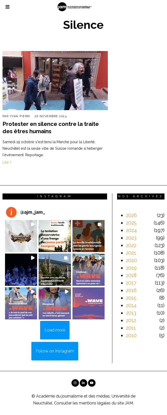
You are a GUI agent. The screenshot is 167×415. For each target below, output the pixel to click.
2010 (131, 335)
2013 (131, 313)
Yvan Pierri (20, 116)
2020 (131, 260)
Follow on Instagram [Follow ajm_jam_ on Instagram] (55, 351)
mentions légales (95, 403)
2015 (131, 298)
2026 (131, 215)
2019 (131, 268)
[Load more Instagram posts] (54, 330)
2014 (131, 305)
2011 (131, 328)
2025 (131, 223)
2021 (131, 253)
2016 (131, 290)
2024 (131, 230)
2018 (131, 275)
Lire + (7, 162)
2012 (131, 320)
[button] (21, 236)
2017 (131, 283)
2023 (131, 238)
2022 (131, 245)
